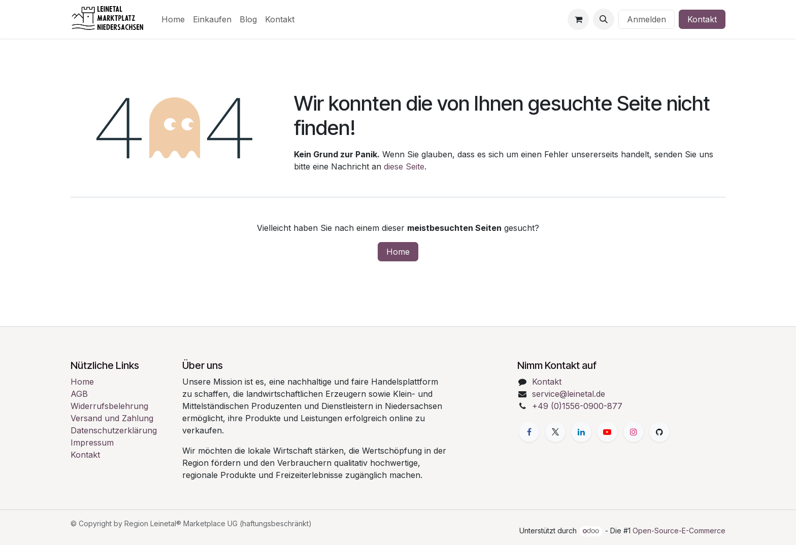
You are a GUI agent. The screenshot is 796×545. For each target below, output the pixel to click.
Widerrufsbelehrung (109, 406)
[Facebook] (529, 432)
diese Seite (404, 166)
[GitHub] (659, 432)
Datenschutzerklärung (114, 430)
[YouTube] (607, 432)
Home (398, 252)
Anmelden (646, 19)
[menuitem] (173, 19)
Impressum (92, 442)
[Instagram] (633, 432)
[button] (603, 19)
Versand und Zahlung (112, 418)
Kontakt (702, 19)
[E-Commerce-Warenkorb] (578, 19)
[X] (555, 432)
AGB (79, 394)
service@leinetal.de (568, 394)
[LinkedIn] (581, 432)
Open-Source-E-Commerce (679, 530)
